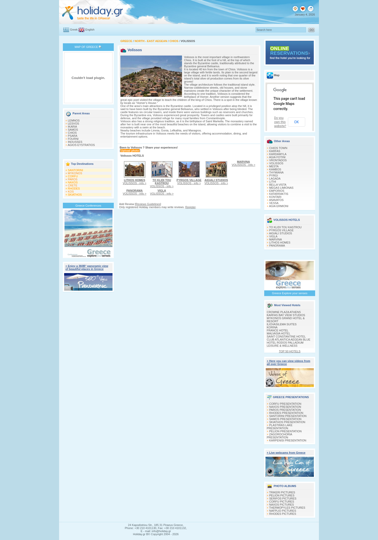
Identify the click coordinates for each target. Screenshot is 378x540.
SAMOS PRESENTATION (285, 419)
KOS (71, 191)
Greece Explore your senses (289, 293)
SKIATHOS (75, 194)
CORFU (73, 176)
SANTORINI (75, 170)
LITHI (272, 181)
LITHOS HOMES (279, 242)
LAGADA (275, 178)
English (89, 29)
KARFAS (274, 151)
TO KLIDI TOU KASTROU (285, 227)
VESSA (274, 203)
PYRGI (273, 175)
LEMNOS (74, 120)
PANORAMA (277, 245)
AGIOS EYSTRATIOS (81, 144)
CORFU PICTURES (281, 501)
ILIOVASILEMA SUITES (282, 324)
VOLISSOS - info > (134, 182)
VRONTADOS (278, 160)
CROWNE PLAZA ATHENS (284, 312)
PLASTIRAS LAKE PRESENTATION (279, 427)
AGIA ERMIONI (278, 206)
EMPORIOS (276, 190)
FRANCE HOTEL (277, 330)
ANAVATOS (276, 199)
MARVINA (275, 239)
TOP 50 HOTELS (290, 351)
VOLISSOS (276, 163)
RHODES (74, 188)
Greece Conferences (88, 205)
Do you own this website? (280, 122)
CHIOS (72, 132)
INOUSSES (75, 141)
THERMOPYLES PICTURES (287, 507)
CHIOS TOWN (278, 148)
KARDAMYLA (278, 154)
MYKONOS (75, 173)
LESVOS (73, 123)
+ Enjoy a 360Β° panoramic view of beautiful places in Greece (86, 267)
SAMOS (73, 129)
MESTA (274, 166)
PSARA (72, 135)
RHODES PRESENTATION (286, 412)
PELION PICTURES (282, 495)
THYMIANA (276, 172)
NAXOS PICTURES (281, 504)
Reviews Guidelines (148, 204)
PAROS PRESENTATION (285, 409)
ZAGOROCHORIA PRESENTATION (279, 436)
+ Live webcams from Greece (286, 452)
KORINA (272, 327)
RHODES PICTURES (282, 513)
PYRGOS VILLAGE (281, 230)
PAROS (73, 179)
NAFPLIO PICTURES (282, 510)
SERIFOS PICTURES (283, 498)
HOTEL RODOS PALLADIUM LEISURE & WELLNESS (285, 344)
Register (190, 207)
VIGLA (273, 236)
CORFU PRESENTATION (285, 403)
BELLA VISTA (278, 184)
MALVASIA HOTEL (278, 333)
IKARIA (72, 126)
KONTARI (275, 196)
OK (296, 122)
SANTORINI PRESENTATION (288, 415)
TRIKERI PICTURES (282, 492)
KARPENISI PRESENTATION (287, 440)
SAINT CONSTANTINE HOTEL (286, 336)
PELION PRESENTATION (285, 431)
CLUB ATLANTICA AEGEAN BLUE (288, 339)
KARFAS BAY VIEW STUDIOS (286, 315)
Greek (74, 29)
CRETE (72, 185)
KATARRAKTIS (278, 193)
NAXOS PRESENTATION (285, 406)
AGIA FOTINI (277, 157)
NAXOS (73, 182)
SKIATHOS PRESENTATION (287, 422)
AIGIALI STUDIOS (280, 233)
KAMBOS (275, 169)
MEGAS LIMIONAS (281, 187)
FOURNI (73, 138)
